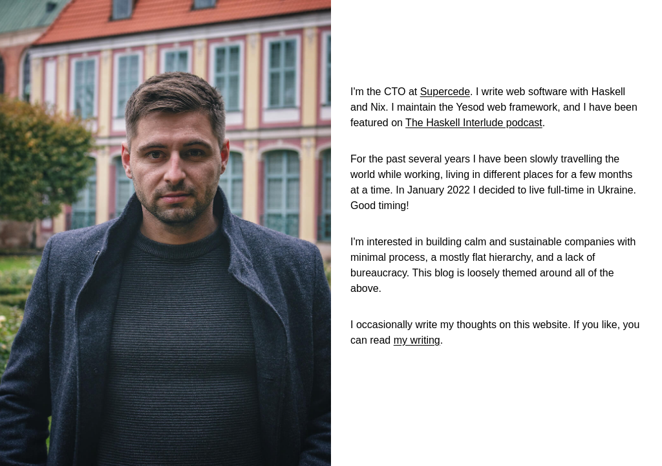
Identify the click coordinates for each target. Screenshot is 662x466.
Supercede (445, 91)
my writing (417, 340)
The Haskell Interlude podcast (473, 122)
